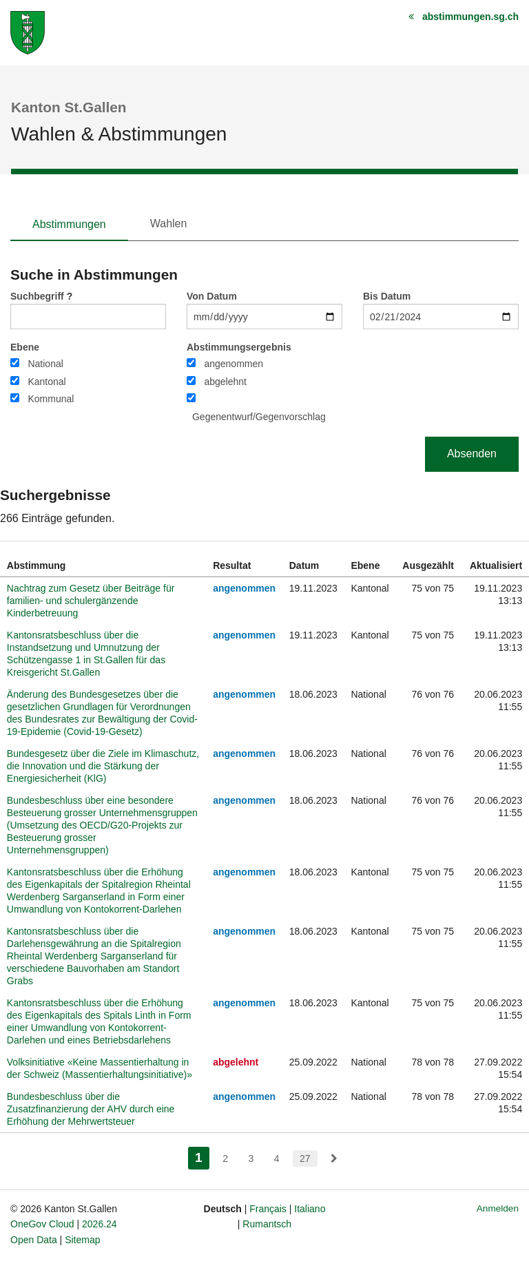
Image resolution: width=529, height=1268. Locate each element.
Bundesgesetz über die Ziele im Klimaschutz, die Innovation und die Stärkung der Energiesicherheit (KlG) (103, 766)
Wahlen (168, 223)
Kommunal (51, 398)
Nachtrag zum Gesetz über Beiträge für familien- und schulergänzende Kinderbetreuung (91, 601)
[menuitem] (334, 1158)
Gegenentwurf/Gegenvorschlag (259, 416)
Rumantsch (266, 1223)
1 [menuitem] (202, 1156)
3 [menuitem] (250, 1158)
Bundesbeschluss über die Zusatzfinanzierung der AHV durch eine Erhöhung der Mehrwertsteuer (91, 1109)
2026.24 (99, 1223)
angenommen (233, 363)
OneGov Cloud (42, 1223)
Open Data (33, 1239)
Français (268, 1208)
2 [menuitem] (225, 1158)
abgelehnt (225, 381)
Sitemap (82, 1239)
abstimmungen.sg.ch (470, 16)
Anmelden (498, 1208)
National (45, 363)
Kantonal (46, 381)
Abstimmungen (69, 224)
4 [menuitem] (277, 1158)
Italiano (309, 1208)
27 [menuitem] (305, 1158)
